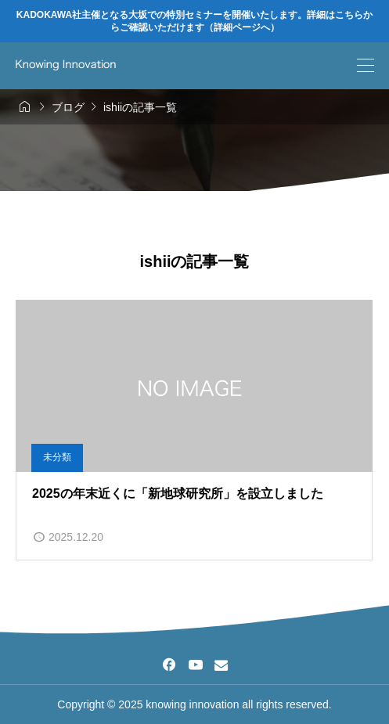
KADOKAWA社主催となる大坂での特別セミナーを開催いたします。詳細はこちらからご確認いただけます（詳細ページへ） (194, 21)
